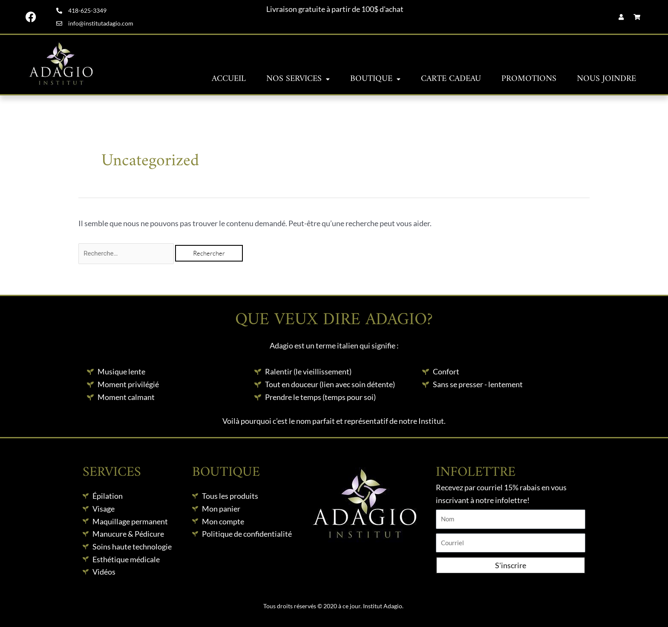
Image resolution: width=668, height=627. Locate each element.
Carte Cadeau (451, 79)
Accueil (229, 79)
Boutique (375, 79)
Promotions (528, 79)
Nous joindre (606, 79)
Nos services (298, 79)
